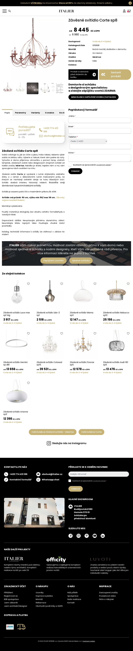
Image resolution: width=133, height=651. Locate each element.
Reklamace (41, 602)
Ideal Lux (96, 57)
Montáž (39, 599)
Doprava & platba (44, 596)
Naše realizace (74, 599)
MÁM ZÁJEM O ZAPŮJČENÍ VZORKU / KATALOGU (93, 97)
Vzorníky (40, 592)
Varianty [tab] (35, 112)
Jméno (72, 116)
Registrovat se (11, 596)
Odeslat (75, 171)
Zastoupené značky (108, 592)
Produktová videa (107, 596)
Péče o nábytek (106, 599)
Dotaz (71, 153)
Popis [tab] (7, 112)
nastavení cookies (89, 641)
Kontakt (71, 602)
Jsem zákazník (11, 602)
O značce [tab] (49, 112)
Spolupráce (72, 596)
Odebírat (75, 488)
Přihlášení (8, 592)
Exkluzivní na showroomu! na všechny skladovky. (58, 3)
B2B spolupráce (11, 599)
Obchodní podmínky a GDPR (49, 606)
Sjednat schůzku (81, 260)
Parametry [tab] (20, 112)
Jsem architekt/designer (15, 606)
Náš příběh (72, 592)
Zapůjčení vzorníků (53, 260)
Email (71, 126)
